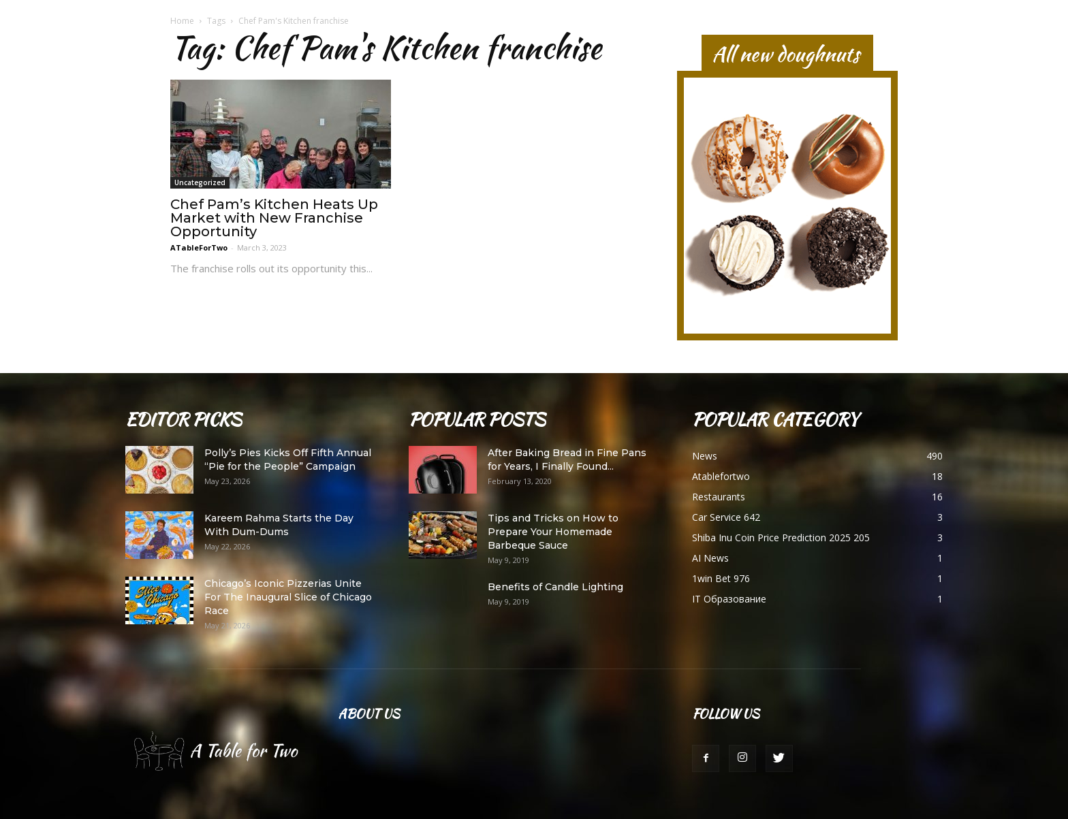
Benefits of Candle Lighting (555, 587)
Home (182, 21)
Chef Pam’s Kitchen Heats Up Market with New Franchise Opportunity (274, 218)
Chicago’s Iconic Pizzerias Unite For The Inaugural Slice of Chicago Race (288, 597)
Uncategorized (199, 182)
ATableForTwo (198, 247)
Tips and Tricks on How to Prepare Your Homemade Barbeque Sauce (553, 531)
